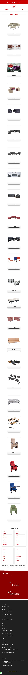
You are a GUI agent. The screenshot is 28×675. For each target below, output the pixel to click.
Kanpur (17, 562)
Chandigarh (5, 544)
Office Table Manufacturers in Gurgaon (7, 619)
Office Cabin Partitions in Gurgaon (7, 611)
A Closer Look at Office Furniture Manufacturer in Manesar (10, 649)
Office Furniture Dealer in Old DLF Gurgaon (8, 636)
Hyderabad (17, 533)
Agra (3, 535)
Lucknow (17, 544)
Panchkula (4, 554)
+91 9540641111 (4, 662)
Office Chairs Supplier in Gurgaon (7, 614)
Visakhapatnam (18, 556)
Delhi (4, 531)
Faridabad (4, 533)
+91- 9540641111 (16, 584)
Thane (4, 562)
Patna (4, 556)
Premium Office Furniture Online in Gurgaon (8, 652)
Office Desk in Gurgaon (5, 617)
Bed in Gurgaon (4, 628)
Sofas (3, 654)
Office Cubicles (4, 616)
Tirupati (17, 549)
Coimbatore (5, 542)
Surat (4, 560)
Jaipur (17, 537)
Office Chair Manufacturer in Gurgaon (7, 647)
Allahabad (17, 560)
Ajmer (17, 558)
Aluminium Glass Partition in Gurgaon (7, 630)
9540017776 (9, 662)
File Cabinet (4, 625)
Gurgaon (17, 531)
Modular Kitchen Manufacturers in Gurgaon (8, 635)
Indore (17, 535)
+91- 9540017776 (16, 585)
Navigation (14, 9)
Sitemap (3, 638)
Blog (3, 655)
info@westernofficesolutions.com (14, 593)
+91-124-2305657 (5, 661)
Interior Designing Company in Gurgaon (7, 644)
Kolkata (17, 542)
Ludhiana (4, 549)
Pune (4, 558)
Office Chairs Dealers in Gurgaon (6, 609)
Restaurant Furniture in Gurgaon (6, 633)
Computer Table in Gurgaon (6, 606)
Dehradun (17, 554)
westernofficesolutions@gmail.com (15, 594)
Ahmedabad (5, 537)
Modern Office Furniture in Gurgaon (7, 642)
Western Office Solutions (12, 671)
